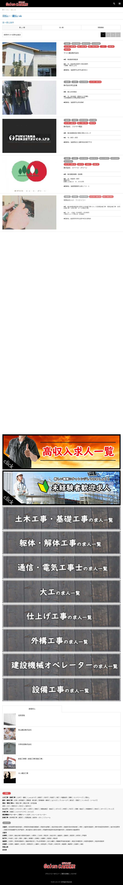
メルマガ (73, 874)
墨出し (87, 797)
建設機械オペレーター (9, 814)
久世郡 (11, 844)
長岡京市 (30, 844)
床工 (25, 809)
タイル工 (31, 812)
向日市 (23, 844)
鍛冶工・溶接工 (75, 800)
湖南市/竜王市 (30, 841)
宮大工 (21, 806)
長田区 (49, 838)
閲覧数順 (101, 27)
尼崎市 (66, 835)
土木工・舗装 (21, 797)
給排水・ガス (37, 817)
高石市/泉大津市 (57, 827)
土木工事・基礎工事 (8, 797)
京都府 (4, 844)
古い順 (61, 27)
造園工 (12, 812)
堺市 (81, 827)
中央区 (11, 838)
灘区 (25, 838)
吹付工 (46, 797)
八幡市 (37, 844)
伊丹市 (78, 835)
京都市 (76, 844)
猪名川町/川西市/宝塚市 (22, 835)
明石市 (46, 835)
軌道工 (52, 797)
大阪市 (4, 833)
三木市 (40, 835)
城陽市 (17, 844)
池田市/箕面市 (88, 827)
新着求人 (32, 709)
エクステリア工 (21, 812)
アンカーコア (63, 800)
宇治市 (50, 844)
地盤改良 (64, 797)
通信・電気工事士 (8, 803)
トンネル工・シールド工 (90, 800)
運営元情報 (65, 874)
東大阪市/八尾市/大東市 (33, 830)
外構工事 (5, 812)
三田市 (11, 835)
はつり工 (55, 800)
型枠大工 (15, 806)
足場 (15, 800)
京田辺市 (43, 844)
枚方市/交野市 (115, 827)
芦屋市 (84, 835)
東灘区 (31, 838)
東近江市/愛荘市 (77, 841)
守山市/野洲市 (40, 841)
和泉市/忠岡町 (45, 827)
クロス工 (19, 809)
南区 (81, 844)
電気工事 (19, 803)
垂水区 (55, 838)
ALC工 (71, 809)
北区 (16, 838)
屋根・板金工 (79, 809)
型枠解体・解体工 (44, 800)
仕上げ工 (5, 809)
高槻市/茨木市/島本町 (71, 827)
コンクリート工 (79, 797)
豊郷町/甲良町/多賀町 (63, 841)
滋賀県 (4, 841)
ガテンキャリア (56, 882)
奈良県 (4, 850)
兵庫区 (37, 838)
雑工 (58, 797)
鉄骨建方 (22, 800)
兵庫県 (4, 835)
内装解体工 (89, 809)
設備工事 (5, 817)
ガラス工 (58, 809)
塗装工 (37, 809)
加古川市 (53, 835)
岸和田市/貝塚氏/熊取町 (31, 827)
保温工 (12, 809)
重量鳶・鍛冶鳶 (32, 800)
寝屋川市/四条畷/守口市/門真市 (14, 830)
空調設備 (28, 817)
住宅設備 (34, 803)
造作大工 (28, 806)
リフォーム (46, 817)
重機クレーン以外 (24, 814)
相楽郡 (64, 844)
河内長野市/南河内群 (15, 827)
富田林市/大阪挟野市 (73, 830)
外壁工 (65, 809)
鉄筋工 (40, 797)
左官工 (30, 809)
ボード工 (104, 809)
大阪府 (4, 827)
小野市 (34, 835)
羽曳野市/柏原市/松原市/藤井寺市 (53, 830)
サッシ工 (111, 809)
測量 (70, 797)
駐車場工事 (13, 817)
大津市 (11, 841)
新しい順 (22, 27)
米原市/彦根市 (88, 841)
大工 (3, 806)
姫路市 (60, 835)
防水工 (97, 809)
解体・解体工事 (7, 800)
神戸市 (4, 838)
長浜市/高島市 (99, 841)
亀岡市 (70, 844)
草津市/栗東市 (19, 841)
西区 (20, 838)
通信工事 (26, 803)
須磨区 (43, 838)
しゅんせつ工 (32, 797)
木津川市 (57, 844)
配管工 (21, 817)
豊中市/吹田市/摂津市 (102, 827)
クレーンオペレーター (39, 814)
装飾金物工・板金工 (47, 809)
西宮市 (72, 835)
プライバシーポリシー (52, 874)
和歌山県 (5, 847)
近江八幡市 (51, 841)
